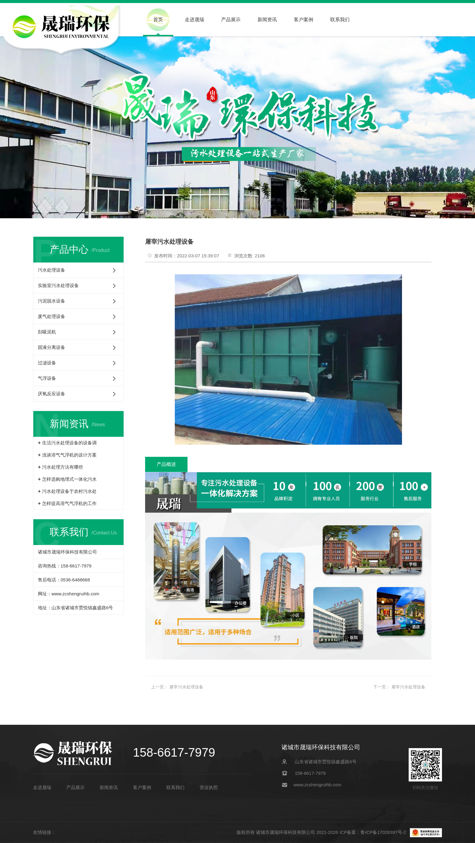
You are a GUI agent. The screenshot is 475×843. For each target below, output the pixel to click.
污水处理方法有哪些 (62, 467)
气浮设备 (47, 378)
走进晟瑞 (194, 19)
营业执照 (209, 787)
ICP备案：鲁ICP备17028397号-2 (373, 832)
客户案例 (303, 19)
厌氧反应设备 (51, 393)
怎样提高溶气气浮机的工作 (69, 503)
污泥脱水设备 (51, 300)
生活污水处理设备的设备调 (69, 442)
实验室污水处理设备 (58, 285)
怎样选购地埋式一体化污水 (69, 479)
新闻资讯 (267, 19)
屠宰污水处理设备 (186, 686)
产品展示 (231, 19)
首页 (158, 19)
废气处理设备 (51, 316)
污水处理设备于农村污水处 (69, 491)
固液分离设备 (51, 347)
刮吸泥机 (47, 331)
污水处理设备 (51, 270)
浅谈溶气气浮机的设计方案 (69, 454)
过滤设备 (47, 362)
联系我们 (340, 19)
